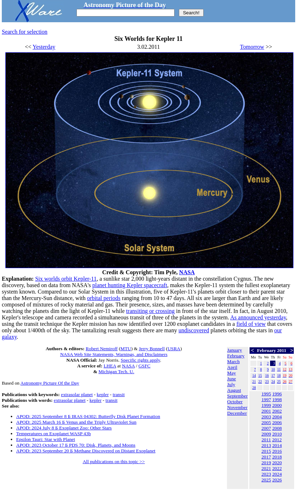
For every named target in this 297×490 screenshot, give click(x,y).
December (237, 413)
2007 (266, 428)
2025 (266, 479)
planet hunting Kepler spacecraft (129, 285)
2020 (277, 462)
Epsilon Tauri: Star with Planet (45, 439)
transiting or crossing (150, 311)
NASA (187, 272)
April (232, 367)
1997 (266, 399)
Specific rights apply (140, 360)
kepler (102, 394)
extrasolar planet (77, 394)
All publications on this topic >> (114, 461)
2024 (277, 474)
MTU (125, 348)
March (233, 361)
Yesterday (44, 47)
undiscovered (193, 330)
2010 (277, 434)
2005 (266, 422)
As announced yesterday (258, 317)
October (235, 401)
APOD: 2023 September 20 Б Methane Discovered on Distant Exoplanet (86, 450)
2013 (266, 445)
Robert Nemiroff (102, 348)
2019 (266, 462)
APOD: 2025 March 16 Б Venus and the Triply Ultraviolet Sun (76, 422)
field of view (251, 324)
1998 (277, 399)
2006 (277, 422)
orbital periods (103, 298)
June (231, 378)
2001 (266, 411)
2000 (277, 405)
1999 (266, 405)
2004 (277, 416)
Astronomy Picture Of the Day (49, 383)
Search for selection (24, 32)
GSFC (144, 365)
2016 (277, 451)
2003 (266, 416)
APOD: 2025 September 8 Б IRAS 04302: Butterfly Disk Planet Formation (88, 416)
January (234, 350)
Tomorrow (252, 47)
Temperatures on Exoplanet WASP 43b (53, 433)
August (234, 390)
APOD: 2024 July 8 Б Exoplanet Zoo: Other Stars (64, 427)
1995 (266, 393)
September (237, 396)
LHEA (109, 365)
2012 (277, 439)
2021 (266, 468)
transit (119, 394)
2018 (277, 457)
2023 (266, 474)
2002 (277, 411)
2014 (277, 445)
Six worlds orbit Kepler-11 (66, 279)
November (237, 407)
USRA (173, 348)
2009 (266, 434)
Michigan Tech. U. (116, 371)
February (236, 355)
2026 (277, 479)
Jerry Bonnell (151, 348)
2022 (277, 468)
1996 (277, 393)
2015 (266, 451)
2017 (266, 457)
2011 (266, 439)
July (231, 384)
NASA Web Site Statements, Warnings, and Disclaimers (113, 354)
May (231, 373)
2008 (277, 428)
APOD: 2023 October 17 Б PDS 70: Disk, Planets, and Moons (75, 445)
